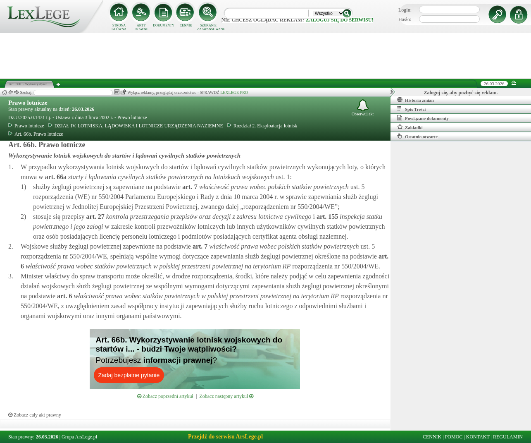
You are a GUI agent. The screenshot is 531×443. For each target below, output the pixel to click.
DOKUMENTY (163, 25)
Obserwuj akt (363, 107)
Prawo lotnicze (28, 102)
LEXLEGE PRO (234, 92)
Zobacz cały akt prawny (34, 415)
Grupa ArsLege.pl (79, 437)
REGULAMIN (508, 437)
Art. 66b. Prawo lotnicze (35, 134)
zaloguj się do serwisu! (339, 20)
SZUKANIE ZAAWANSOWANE (208, 27)
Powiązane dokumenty (423, 118)
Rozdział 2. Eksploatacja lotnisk (262, 126)
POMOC (454, 437)
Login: (405, 10)
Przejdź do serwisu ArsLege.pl (225, 436)
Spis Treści (411, 109)
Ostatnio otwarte (417, 136)
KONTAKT (478, 437)
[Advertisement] (266, 55)
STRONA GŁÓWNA (119, 27)
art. (55, 176)
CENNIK (186, 25)
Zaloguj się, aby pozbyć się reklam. (461, 93)
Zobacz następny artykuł (226, 396)
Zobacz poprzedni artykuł (165, 396)
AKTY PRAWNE (141, 27)
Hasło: (404, 19)
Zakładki (410, 127)
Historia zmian (415, 100)
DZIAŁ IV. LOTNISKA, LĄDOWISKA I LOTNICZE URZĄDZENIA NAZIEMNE (135, 126)
